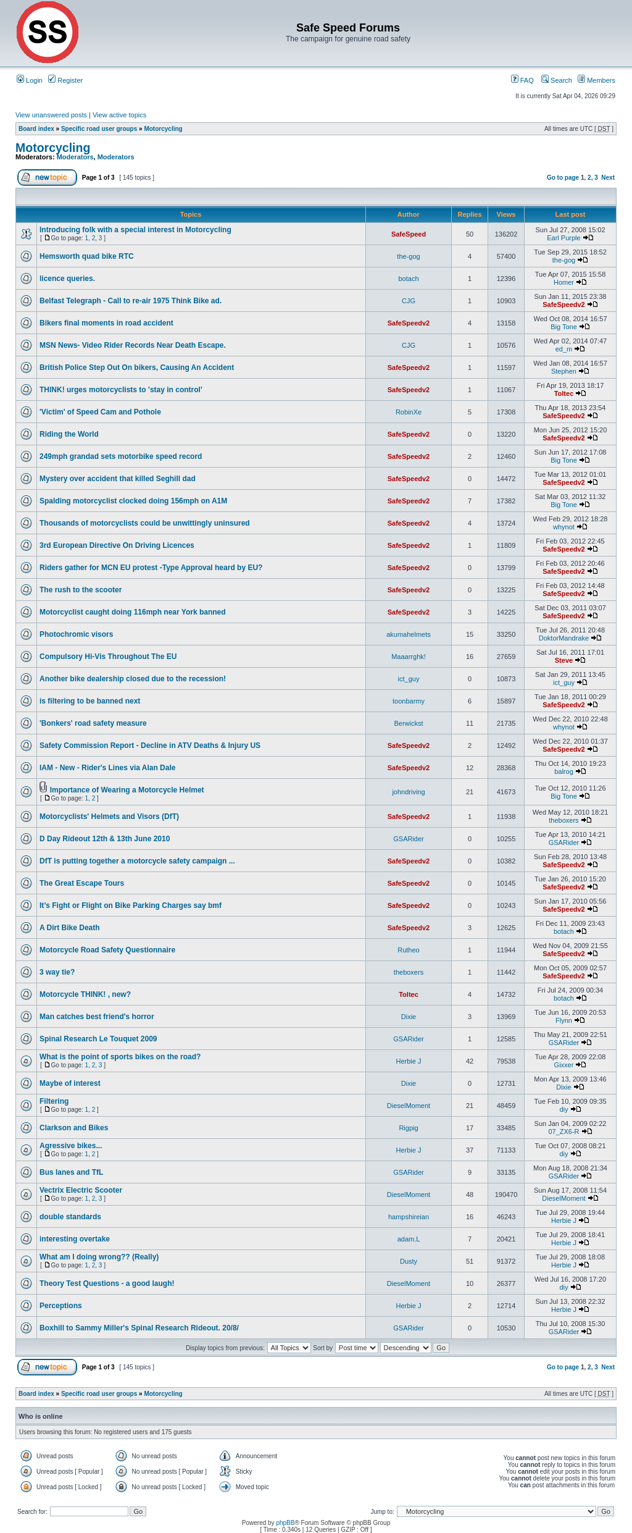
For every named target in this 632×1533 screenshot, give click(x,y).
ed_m (564, 349)
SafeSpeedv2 (563, 304)
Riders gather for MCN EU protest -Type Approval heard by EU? (151, 567)
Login (30, 80)
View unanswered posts (51, 115)
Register (65, 80)
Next (608, 177)
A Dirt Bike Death (70, 927)
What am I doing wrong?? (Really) (99, 1257)
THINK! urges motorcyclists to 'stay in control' (121, 389)
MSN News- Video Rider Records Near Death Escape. (133, 345)
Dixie (408, 1016)
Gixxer (564, 1065)
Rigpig (408, 1128)
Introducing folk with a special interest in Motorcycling (135, 229)
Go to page (563, 177)
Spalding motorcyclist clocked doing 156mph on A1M (133, 501)
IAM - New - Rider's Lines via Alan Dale (107, 767)
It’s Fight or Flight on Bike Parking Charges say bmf (131, 905)
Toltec (564, 393)
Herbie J (409, 1061)
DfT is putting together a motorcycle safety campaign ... (137, 861)
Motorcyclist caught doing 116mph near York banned (133, 612)
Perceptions (61, 1305)
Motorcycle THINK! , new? (85, 994)
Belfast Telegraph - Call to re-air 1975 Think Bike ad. (131, 300)
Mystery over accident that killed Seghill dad (118, 478)
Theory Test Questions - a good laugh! (107, 1283)
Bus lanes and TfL (71, 1172)
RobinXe (409, 412)
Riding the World (69, 434)
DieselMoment (408, 1105)
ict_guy (409, 678)
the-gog (408, 256)
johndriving (408, 792)
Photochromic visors (76, 634)
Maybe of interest (70, 1083)
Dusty (408, 1261)
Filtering (54, 1101)
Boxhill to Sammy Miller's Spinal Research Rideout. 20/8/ (139, 1328)
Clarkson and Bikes (74, 1128)
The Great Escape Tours (82, 883)
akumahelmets (408, 634)
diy (563, 1109)
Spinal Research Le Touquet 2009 (98, 1039)
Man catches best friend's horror (97, 1016)
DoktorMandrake (564, 638)
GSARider (408, 838)
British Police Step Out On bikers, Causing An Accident (137, 367)
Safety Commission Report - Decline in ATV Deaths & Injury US (150, 745)
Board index (36, 128)
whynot (564, 527)
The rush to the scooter (81, 590)
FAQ (522, 80)
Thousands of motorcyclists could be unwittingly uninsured (145, 523)
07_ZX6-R (563, 1131)
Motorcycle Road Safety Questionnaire (107, 950)
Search (556, 80)
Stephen (563, 371)
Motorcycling (163, 128)
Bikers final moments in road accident (106, 323)
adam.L (408, 1239)
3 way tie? (57, 972)
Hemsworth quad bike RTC (87, 256)
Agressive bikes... (71, 1145)
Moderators (75, 157)
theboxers (563, 820)
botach (408, 278)
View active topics (119, 115)
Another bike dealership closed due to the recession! (133, 678)
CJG (408, 300)
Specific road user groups (99, 128)
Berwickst (408, 723)
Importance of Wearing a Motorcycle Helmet (127, 790)
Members (596, 80)
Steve (564, 660)
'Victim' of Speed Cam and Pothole (100, 412)
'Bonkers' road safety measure (93, 723)
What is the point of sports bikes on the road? (120, 1056)
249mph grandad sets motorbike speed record (121, 456)
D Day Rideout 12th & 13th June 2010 (105, 838)
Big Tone (564, 326)
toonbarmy (409, 701)
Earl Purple (563, 238)
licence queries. (67, 278)
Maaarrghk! (408, 656)
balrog (563, 771)
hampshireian (408, 1216)
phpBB (285, 1522)
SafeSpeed (408, 234)
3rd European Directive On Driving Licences (117, 545)
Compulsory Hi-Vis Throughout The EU (108, 656)
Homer (564, 282)
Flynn (563, 1020)
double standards (70, 1216)
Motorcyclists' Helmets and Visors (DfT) (109, 816)
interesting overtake (75, 1239)
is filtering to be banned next (90, 701)
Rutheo (408, 950)
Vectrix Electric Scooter (81, 1190)
